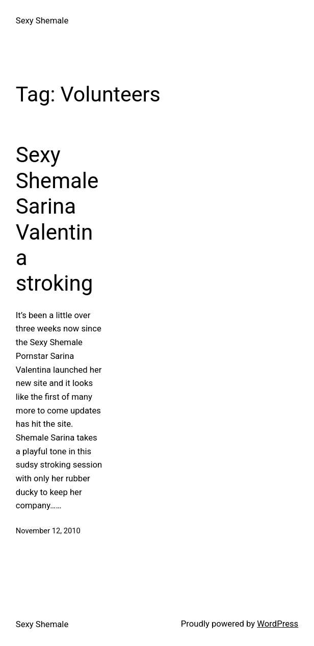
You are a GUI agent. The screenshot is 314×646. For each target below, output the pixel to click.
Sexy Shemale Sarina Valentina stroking (57, 219)
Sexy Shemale (42, 20)
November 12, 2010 (48, 530)
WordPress (277, 624)
